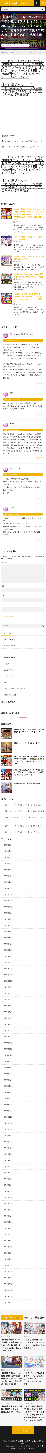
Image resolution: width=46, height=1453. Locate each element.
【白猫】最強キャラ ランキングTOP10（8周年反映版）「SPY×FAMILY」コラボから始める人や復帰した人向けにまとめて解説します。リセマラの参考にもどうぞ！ (28, 214)
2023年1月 (8, 888)
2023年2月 (8, 882)
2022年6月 (8, 931)
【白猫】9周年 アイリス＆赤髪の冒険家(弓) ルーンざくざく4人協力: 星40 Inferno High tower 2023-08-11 (11, 1345)
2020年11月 (8, 1049)
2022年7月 (8, 925)
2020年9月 (8, 1061)
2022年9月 (8, 913)
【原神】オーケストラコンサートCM (26, 743)
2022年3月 (8, 950)
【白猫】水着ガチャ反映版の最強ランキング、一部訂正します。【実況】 (11, 1409)
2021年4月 (8, 1018)
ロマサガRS (8, 676)
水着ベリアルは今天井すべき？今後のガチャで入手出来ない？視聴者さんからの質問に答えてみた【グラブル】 (28, 772)
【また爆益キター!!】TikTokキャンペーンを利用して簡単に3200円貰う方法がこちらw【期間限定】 (23, 90)
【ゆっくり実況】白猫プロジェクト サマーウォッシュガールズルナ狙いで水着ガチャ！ (34, 1343)
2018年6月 (8, 1179)
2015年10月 (8, 1247)
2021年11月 (8, 975)
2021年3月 (8, 1024)
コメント (4, 562)
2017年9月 (8, 1210)
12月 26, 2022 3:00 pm (11, 475)
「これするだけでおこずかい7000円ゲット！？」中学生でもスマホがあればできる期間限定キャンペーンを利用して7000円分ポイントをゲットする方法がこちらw (22, 69)
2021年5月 (8, 1012)
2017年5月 (8, 1222)
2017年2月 (8, 1228)
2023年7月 (8, 851)
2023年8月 (8, 845)
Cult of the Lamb (9, 639)
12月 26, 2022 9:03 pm (11, 514)
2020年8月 (8, 1067)
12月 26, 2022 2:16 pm (11, 430)
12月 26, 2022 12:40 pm (12, 340)
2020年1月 (8, 1111)
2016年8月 (8, 1241)
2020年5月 (8, 1086)
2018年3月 (8, 1185)
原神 (5, 682)
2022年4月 (8, 944)
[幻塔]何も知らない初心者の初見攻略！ (27, 783)
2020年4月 (8, 1092)
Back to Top (23, 1431)
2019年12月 (8, 1117)
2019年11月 (8, 1123)
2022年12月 (8, 894)
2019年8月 (8, 1135)
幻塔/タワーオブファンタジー (14, 689)
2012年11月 (8, 1296)
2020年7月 (8, 1074)
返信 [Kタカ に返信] (38, 540)
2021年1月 (8, 1037)
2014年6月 (8, 1278)
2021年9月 (8, 987)
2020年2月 (8, 1105)
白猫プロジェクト (21, 45)
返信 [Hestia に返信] (38, 459)
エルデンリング (9, 670)
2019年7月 (8, 1142)
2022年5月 (8, 938)
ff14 (5, 651)
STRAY (6, 664)
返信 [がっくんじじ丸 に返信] (38, 498)
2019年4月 (8, 1148)
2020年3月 (8, 1098)
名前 (3, 586)
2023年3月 (8, 876)
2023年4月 (8, 870)
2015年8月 (8, 1259)
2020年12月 (8, 1043)
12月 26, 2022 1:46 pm (11, 399)
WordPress (30, 1448)
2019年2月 (8, 1160)
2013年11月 (8, 1290)
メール (4, 595)
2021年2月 (8, 1030)
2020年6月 (8, 1080)
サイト (3, 605)
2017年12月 (8, 1197)
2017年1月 (8, 1234)
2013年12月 (8, 1284)
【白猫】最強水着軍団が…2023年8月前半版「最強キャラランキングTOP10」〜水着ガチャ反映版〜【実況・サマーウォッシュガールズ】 (34, 1413)
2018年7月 (8, 1173)
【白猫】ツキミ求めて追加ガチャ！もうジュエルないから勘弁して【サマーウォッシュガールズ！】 (34, 1378)
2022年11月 (8, 900)
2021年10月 (8, 981)
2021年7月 (8, 999)
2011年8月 (8, 1302)
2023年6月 (8, 857)
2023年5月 (8, 863)
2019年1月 (8, 1166)
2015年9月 (8, 1253)
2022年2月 (8, 956)
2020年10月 (8, 1055)
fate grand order (9, 645)
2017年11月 (8, 1203)
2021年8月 (8, 993)
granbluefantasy (9, 658)
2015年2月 (8, 1265)
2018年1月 (8, 1191)
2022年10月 (8, 907)
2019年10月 (8, 1129)
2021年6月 (8, 1006)
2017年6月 (8, 1216)
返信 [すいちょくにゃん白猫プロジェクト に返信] (38, 383)
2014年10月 (8, 1271)
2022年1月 (8, 962)
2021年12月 (8, 969)
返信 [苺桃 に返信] (38, 414)
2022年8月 (8, 919)
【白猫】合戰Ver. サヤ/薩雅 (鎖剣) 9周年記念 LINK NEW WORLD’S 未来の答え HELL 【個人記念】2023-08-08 (11, 1378)
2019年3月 (8, 1154)
